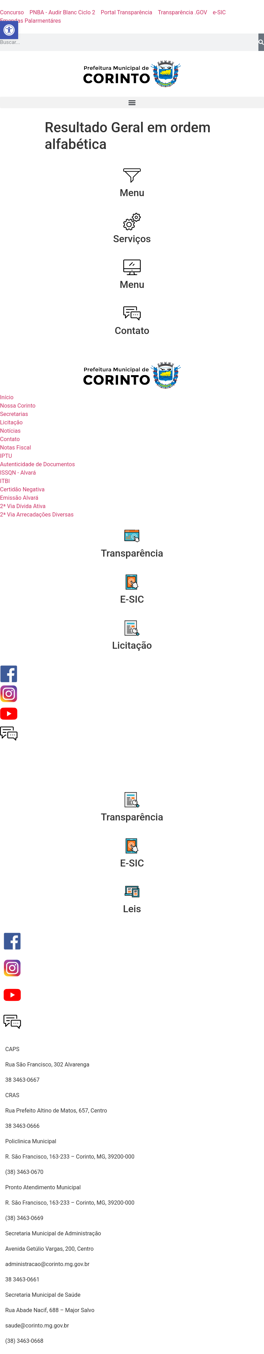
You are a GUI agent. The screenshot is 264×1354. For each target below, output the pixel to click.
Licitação (132, 645)
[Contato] (132, 313)
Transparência (132, 553)
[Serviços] (132, 221)
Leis (132, 909)
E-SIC (132, 599)
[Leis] (132, 891)
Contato (132, 330)
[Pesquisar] (261, 42)
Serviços (132, 239)
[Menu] (132, 175)
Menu (132, 193)
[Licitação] (132, 628)
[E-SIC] (132, 582)
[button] (132, 102)
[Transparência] (132, 536)
